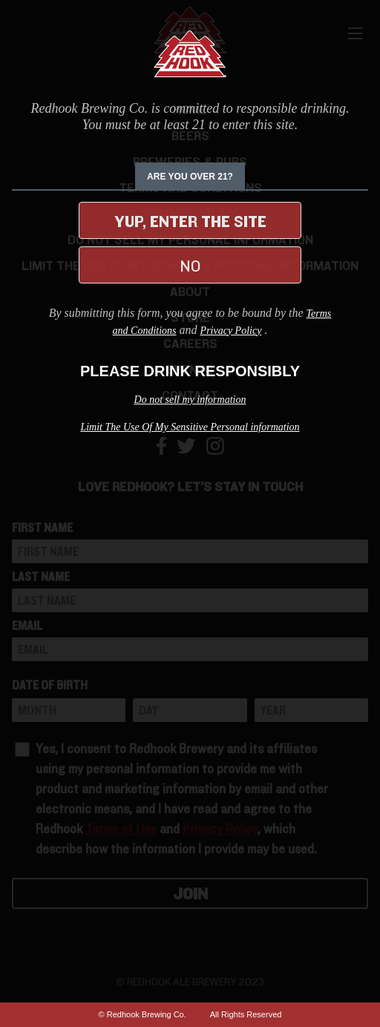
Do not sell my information (190, 399)
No (190, 266)
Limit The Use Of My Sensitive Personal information (189, 427)
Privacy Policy (231, 330)
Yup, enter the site (190, 222)
